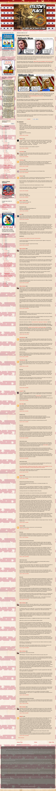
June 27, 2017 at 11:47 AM (24, 599)
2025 (4, 129)
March (5, 176)
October (5, 145)
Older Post (51, 742)
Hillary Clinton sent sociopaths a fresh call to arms (43, 61)
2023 (4, 132)
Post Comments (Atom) (26, 744)
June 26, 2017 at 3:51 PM (23, 411)
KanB (20, 214)
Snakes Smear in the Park (8, 163)
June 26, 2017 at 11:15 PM (24, 528)
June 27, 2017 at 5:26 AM (23, 537)
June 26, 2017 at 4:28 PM (23, 421)
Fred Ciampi (21, 151)
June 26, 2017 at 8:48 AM (23, 197)
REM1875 (21, 138)
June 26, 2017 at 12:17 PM (24, 334)
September (6, 147)
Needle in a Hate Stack (8, 162)
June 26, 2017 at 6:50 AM (23, 156)
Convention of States (5, 205)
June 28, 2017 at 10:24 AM (24, 735)
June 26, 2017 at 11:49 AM (24, 282)
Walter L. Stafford (22, 200)
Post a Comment (21, 737)
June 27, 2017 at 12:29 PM (24, 647)
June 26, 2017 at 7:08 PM (23, 522)
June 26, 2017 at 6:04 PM (23, 458)
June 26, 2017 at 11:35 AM (24, 245)
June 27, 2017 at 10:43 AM (24, 556)
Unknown (21, 475)
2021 (4, 135)
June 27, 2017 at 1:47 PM (23, 703)
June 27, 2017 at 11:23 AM (24, 573)
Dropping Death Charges (8, 156)
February (5, 178)
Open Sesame (6, 153)
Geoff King (21, 160)
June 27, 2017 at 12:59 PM (24, 694)
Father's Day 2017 (7, 160)
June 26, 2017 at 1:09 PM (23, 356)
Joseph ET (21, 391)
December (6, 142)
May (5, 173)
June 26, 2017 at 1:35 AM (23, 135)
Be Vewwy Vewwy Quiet (8, 154)
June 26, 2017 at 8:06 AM (23, 172)
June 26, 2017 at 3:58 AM (23, 148)
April (5, 175)
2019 (4, 138)
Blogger (34, 786)
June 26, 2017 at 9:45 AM (23, 203)
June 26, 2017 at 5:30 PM (23, 437)
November (6, 144)
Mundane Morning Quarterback (7, 165)
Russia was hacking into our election (36, 95)
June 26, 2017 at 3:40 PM (23, 400)
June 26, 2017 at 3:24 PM (23, 387)
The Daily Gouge (5, 209)
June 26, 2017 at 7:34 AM (23, 166)
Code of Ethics (38, 395)
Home (35, 742)
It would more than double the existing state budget (37, 327)
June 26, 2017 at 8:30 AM (23, 190)
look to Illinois (45, 444)
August (5, 148)
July (5, 150)
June (5, 151)
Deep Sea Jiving (7, 159)
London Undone (6, 170)
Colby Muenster (22, 337)
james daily (21, 403)
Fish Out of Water (22, 169)
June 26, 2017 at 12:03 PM (24, 308)
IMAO (3, 206)
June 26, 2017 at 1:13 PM (23, 366)
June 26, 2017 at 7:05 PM (23, 478)
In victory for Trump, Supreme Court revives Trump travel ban (29, 238)
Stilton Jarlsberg (22, 248)
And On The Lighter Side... (8, 157)
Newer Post (19, 742)
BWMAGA (21, 716)
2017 (4, 141)
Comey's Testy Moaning (8, 167)
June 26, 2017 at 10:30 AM (24, 219)
